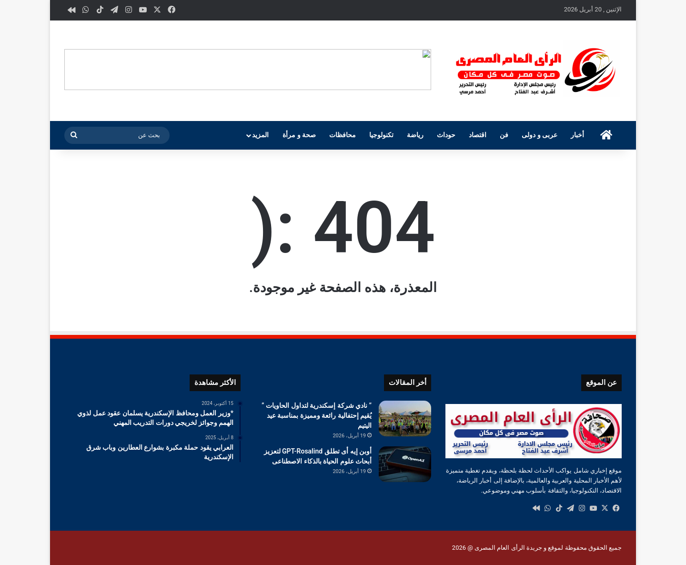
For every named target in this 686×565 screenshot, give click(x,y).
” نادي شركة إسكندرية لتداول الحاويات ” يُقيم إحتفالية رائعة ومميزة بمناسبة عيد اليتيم (317, 415)
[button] (423, 69)
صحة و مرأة (299, 135)
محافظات (342, 135)
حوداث (446, 135)
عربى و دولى (539, 135)
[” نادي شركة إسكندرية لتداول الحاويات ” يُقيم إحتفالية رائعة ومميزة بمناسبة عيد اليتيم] (405, 418)
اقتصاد (477, 135)
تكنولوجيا (381, 135)
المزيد (260, 135)
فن (504, 135)
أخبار (577, 135)
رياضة (415, 135)
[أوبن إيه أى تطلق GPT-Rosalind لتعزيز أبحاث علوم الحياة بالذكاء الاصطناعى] (405, 464)
